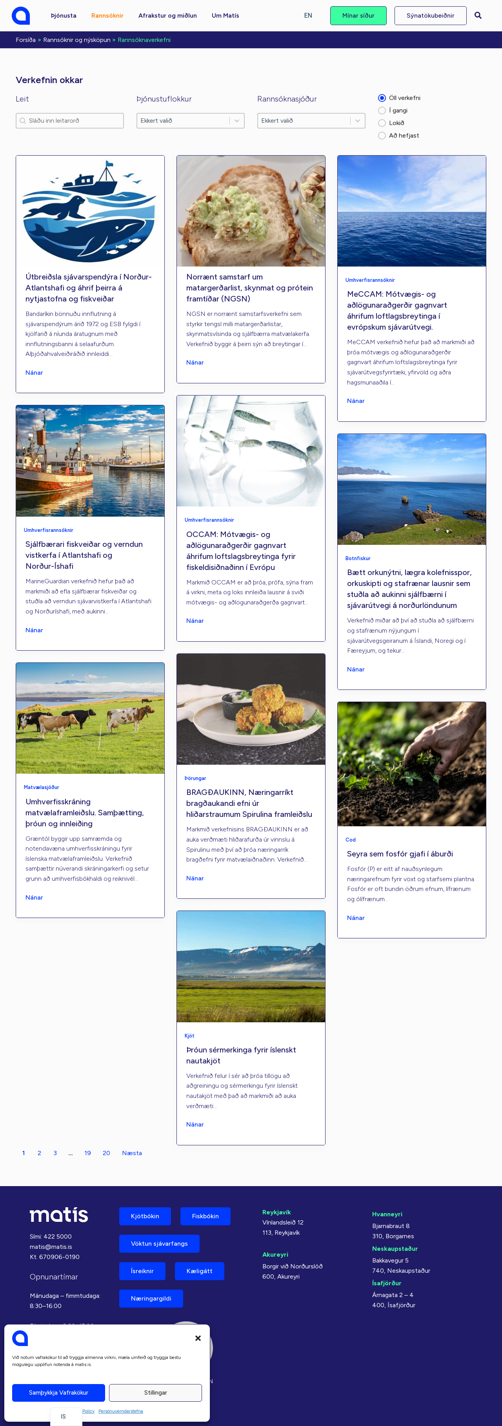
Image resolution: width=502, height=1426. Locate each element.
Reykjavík (276, 1211)
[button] (198, 1338)
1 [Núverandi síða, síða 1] (23, 1152)
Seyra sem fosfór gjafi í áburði (400, 853)
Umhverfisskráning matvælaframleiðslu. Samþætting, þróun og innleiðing (84, 811)
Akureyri (275, 1253)
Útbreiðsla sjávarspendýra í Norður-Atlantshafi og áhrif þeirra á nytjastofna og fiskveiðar (88, 287)
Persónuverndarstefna (120, 1411)
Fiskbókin (205, 1215)
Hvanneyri (387, 1213)
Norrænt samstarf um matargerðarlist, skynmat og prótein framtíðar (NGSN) (249, 287)
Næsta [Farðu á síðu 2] (132, 1152)
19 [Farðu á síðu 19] (87, 1152)
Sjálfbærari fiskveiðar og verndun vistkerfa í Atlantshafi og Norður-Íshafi (84, 554)
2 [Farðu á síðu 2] (39, 1152)
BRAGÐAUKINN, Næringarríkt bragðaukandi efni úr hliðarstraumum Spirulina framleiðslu (249, 802)
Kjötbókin (145, 1215)
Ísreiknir (142, 1270)
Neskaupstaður (395, 1248)
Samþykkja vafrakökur (58, 1392)
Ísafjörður (387, 1282)
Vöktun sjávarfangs (159, 1242)
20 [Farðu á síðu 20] (106, 1152)
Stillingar (155, 1392)
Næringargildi (151, 1297)
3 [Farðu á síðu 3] (55, 1152)
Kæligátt (200, 1270)
